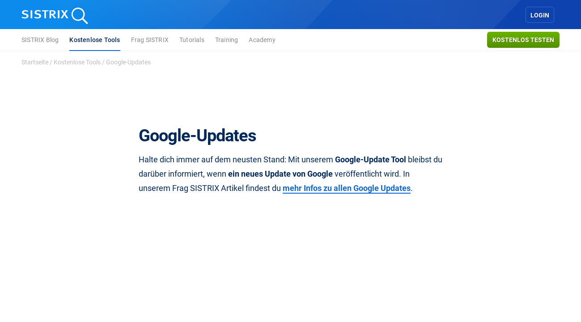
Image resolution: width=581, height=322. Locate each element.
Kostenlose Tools (94, 39)
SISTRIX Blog (40, 39)
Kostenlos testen (523, 39)
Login (539, 15)
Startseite (34, 62)
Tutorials (191, 39)
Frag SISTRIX (150, 39)
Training (226, 39)
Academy (262, 39)
